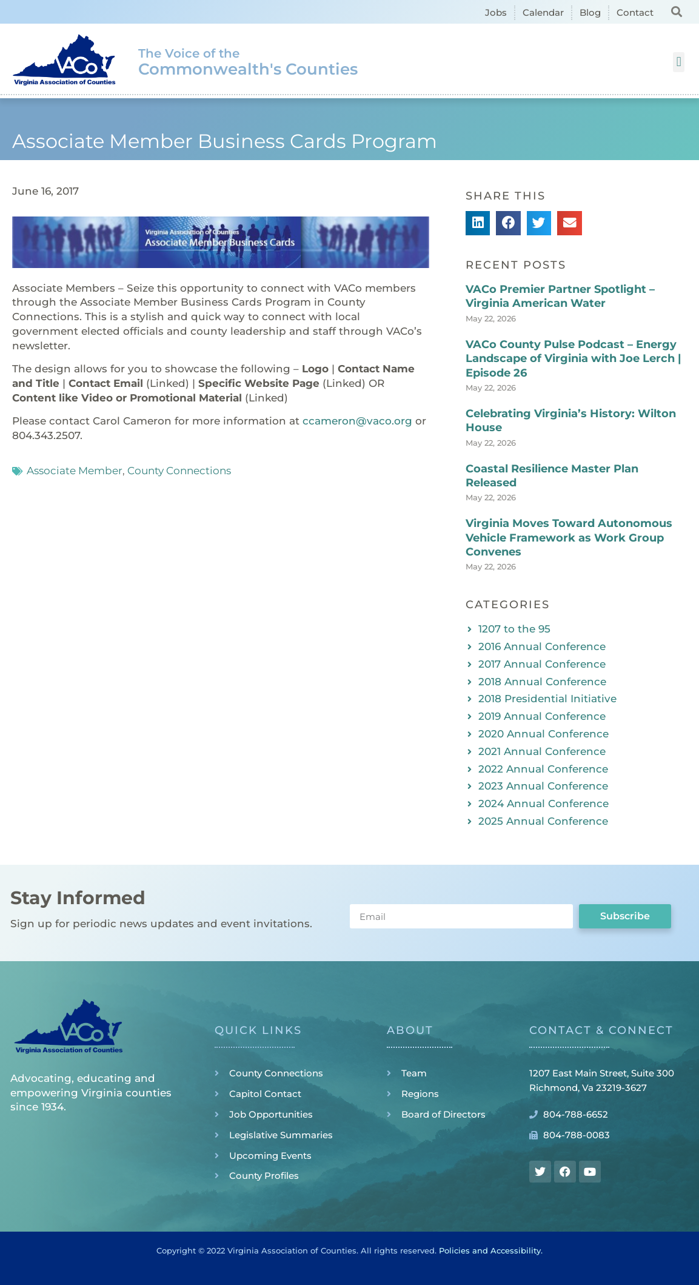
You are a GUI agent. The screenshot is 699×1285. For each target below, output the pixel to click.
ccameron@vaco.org (357, 421)
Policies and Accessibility (490, 1250)
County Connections (179, 471)
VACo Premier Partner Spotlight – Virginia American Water (560, 296)
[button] (676, 11)
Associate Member (74, 471)
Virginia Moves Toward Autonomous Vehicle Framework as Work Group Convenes (569, 538)
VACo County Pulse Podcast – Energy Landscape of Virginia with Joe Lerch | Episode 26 (573, 359)
